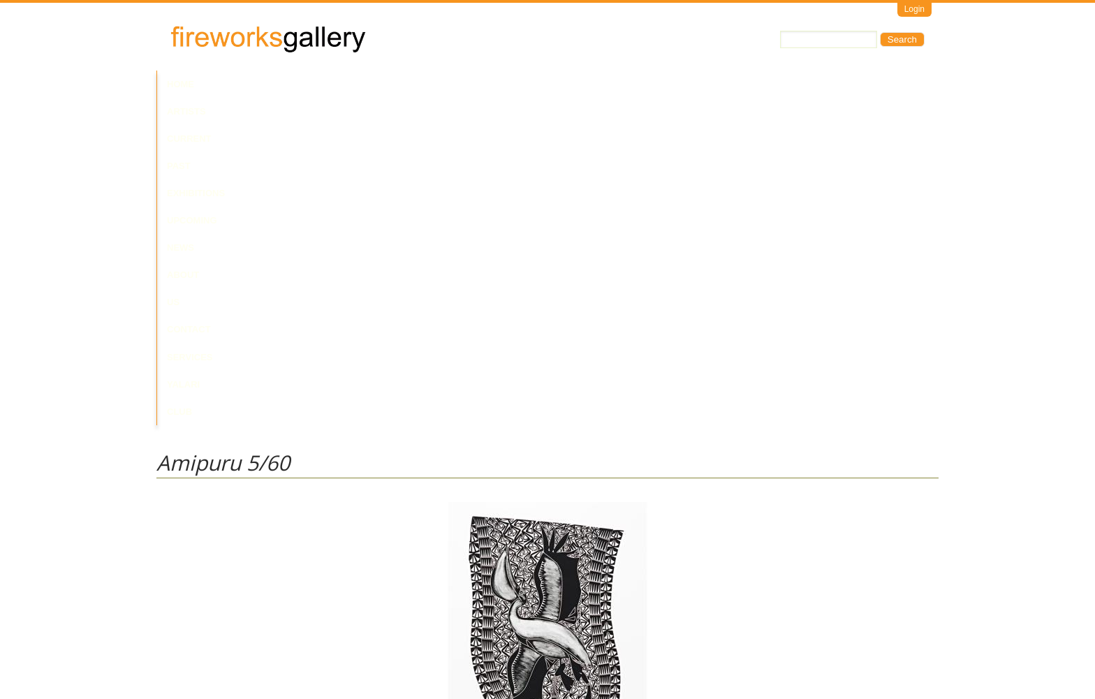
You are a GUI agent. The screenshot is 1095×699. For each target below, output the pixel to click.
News (494, 84)
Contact (606, 84)
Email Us (174, 640)
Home (180, 84)
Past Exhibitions (361, 84)
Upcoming (443, 84)
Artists (227, 84)
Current (283, 84)
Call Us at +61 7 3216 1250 (299, 640)
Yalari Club (731, 84)
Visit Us (213, 640)
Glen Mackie (181, 530)
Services (665, 84)
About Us (546, 84)
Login (914, 9)
